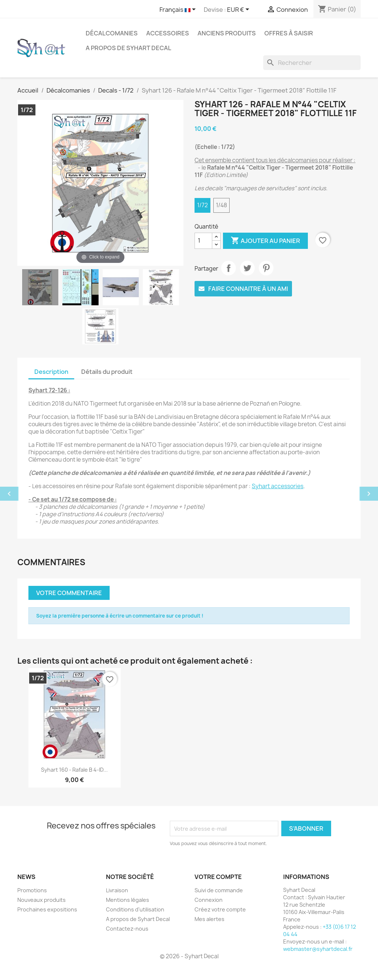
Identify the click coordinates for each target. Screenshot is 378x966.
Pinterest (266, 268)
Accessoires (167, 33)
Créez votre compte (220, 909)
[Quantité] (203, 241)
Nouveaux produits (41, 899)
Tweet (247, 268)
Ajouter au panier (265, 241)
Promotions (32, 890)
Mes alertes (209, 918)
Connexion (209, 899)
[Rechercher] (312, 62)
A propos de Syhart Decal (128, 48)
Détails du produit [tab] (107, 372)
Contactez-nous (127, 928)
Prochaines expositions (47, 909)
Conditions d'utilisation (135, 909)
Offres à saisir (288, 33)
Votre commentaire (69, 593)
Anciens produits (226, 33)
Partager (228, 268)
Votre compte (218, 877)
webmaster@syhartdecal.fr (318, 948)
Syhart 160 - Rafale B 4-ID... (74, 769)
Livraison (117, 890)
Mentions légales (127, 899)
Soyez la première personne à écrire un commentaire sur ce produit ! (119, 615)
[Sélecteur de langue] (178, 10)
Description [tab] (51, 372)
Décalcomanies (112, 33)
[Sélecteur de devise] (239, 10)
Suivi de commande (219, 890)
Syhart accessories (277, 486)
